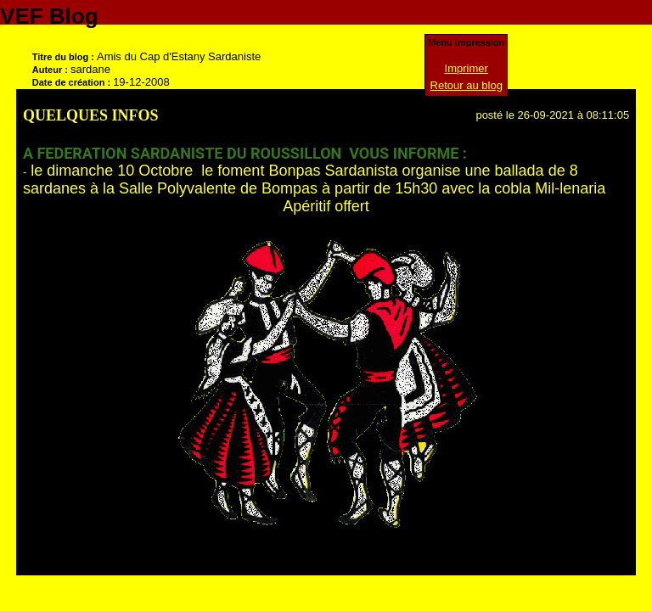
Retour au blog (466, 85)
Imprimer (466, 68)
